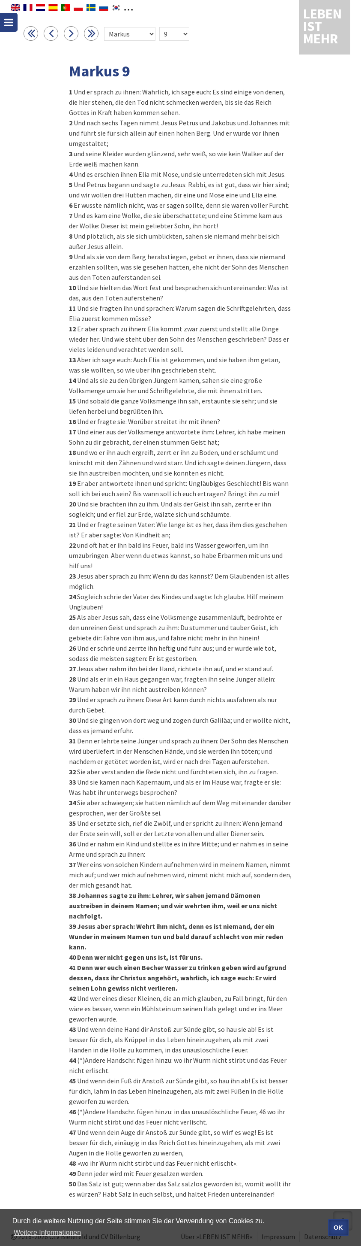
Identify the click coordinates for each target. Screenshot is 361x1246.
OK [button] (338, 1227)
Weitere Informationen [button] (47, 1232)
